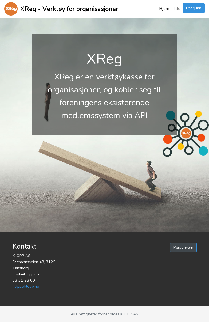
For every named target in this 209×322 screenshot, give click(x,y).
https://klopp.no (26, 286)
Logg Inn (193, 8)
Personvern (183, 247)
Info (176, 9)
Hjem (164, 9)
